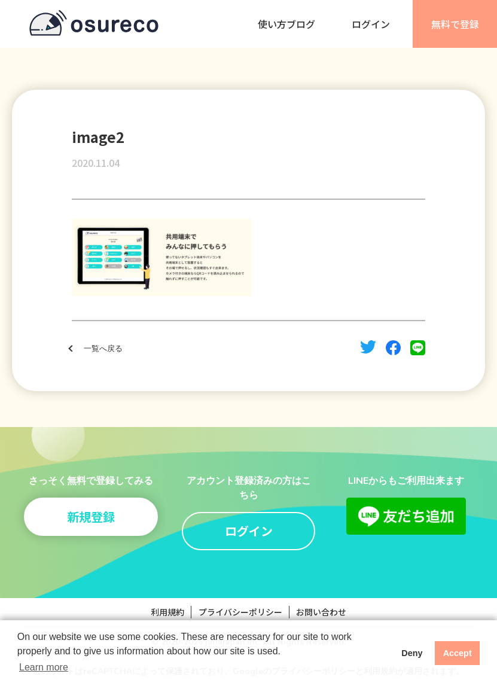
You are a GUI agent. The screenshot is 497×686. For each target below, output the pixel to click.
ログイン (371, 24)
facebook (393, 347)
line (417, 347)
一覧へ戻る (103, 348)
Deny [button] (411, 653)
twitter (368, 346)
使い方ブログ (286, 24)
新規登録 (91, 516)
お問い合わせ (321, 612)
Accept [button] (457, 653)
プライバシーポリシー (240, 612)
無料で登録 (455, 24)
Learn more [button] (43, 667)
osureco (94, 24)
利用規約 (167, 612)
